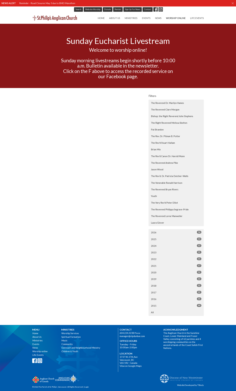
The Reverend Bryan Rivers (164, 189)
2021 (176, 265)
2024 (176, 245)
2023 (176, 252)
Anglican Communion (66, 378)
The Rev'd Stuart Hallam (163, 142)
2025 (176, 239)
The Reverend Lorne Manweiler (166, 216)
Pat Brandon (157, 129)
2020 (176, 272)
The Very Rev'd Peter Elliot (164, 202)
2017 (176, 292)
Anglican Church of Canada (43, 379)
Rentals (118, 9)
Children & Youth (69, 351)
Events (146, 18)
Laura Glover (157, 222)
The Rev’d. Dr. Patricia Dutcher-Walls (169, 176)
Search (78, 9)
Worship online (176, 18)
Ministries (131, 18)
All (152, 312)
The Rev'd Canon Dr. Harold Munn (168, 156)
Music (64, 340)
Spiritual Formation (71, 336)
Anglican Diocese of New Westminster (182, 377)
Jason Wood (157, 169)
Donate (107, 9)
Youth (154, 196)
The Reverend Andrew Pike (164, 162)
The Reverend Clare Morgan (165, 109)
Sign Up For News (132, 9)
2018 (176, 285)
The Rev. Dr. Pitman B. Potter (165, 136)
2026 (176, 232)
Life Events (197, 18)
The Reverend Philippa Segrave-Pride (170, 209)
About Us (114, 18)
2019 (176, 278)
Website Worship (93, 9)
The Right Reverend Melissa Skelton (169, 122)
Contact (147, 9)
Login (86, 387)
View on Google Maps (131, 366)
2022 (176, 258)
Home (101, 18)
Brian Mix (156, 149)
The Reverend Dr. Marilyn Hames (167, 103)
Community (67, 344)
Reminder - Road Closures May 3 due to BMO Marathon (47, 3)
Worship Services (70, 333)
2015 (176, 305)
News (158, 18)
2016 (176, 298)
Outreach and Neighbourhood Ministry (80, 347)
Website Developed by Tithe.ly (190, 385)
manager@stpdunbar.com (132, 336)
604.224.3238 (127, 333)
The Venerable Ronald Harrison (166, 182)
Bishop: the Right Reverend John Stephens (172, 116)
